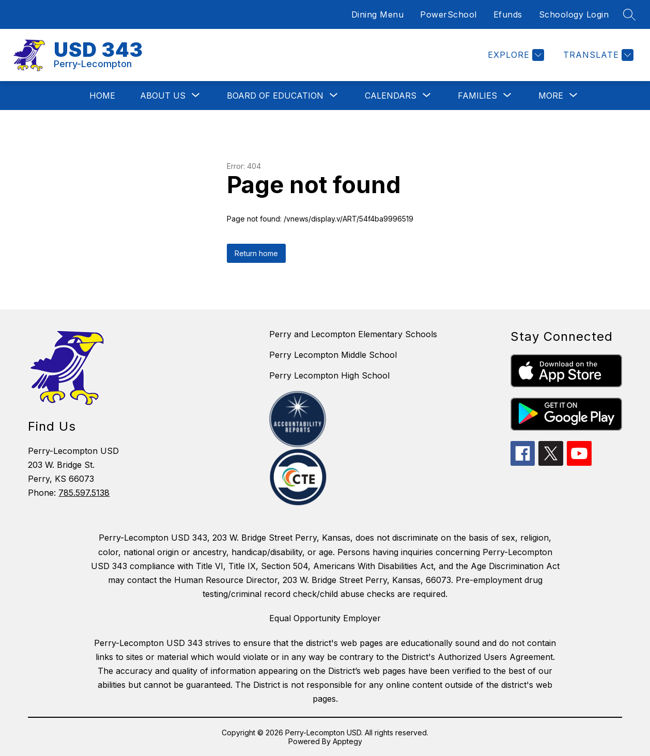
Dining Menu (377, 14)
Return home (256, 253)
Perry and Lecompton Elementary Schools (353, 334)
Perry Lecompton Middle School (333, 355)
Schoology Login (574, 14)
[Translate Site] (597, 55)
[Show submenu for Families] (477, 95)
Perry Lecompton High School (329, 375)
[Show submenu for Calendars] (390, 95)
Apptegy (347, 741)
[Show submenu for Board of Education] (275, 95)
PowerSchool (448, 14)
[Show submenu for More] (550, 95)
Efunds (507, 14)
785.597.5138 (84, 492)
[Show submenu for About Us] (162, 95)
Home (102, 95)
